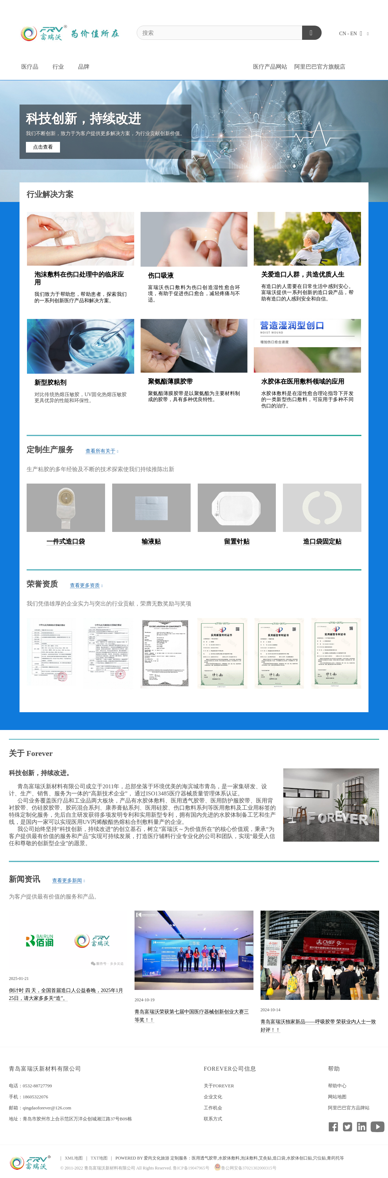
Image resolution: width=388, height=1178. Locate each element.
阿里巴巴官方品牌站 (349, 1107)
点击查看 (43, 147)
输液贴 (151, 541)
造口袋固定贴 (322, 541)
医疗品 (29, 67)
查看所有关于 (102, 451)
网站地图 (337, 1096)
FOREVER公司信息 (230, 1069)
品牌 (83, 67)
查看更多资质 (86, 585)
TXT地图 (99, 1158)
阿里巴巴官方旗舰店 (319, 67)
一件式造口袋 (66, 541)
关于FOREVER (219, 1085)
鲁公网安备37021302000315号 (245, 1168)
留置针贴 (237, 541)
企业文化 (213, 1096)
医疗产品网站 (270, 67)
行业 (58, 67)
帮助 (334, 1069)
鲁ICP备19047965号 (191, 1168)
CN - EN (354, 33)
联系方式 (213, 1118)
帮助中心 (337, 1085)
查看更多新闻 (68, 881)
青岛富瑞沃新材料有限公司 (45, 1069)
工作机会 (213, 1107)
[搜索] (229, 33)
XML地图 (74, 1158)
